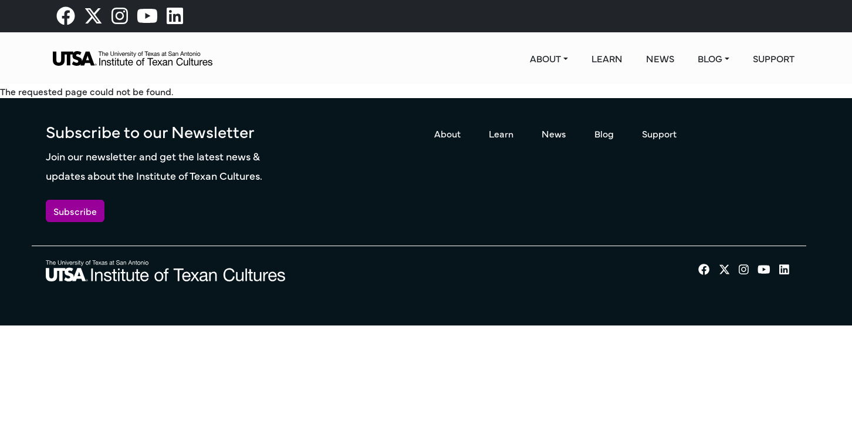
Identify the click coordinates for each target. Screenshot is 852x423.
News (660, 58)
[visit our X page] (93, 18)
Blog (710, 58)
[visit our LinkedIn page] (175, 18)
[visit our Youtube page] (147, 18)
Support (773, 58)
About (545, 58)
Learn (607, 58)
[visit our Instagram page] (119, 18)
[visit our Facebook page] (65, 18)
